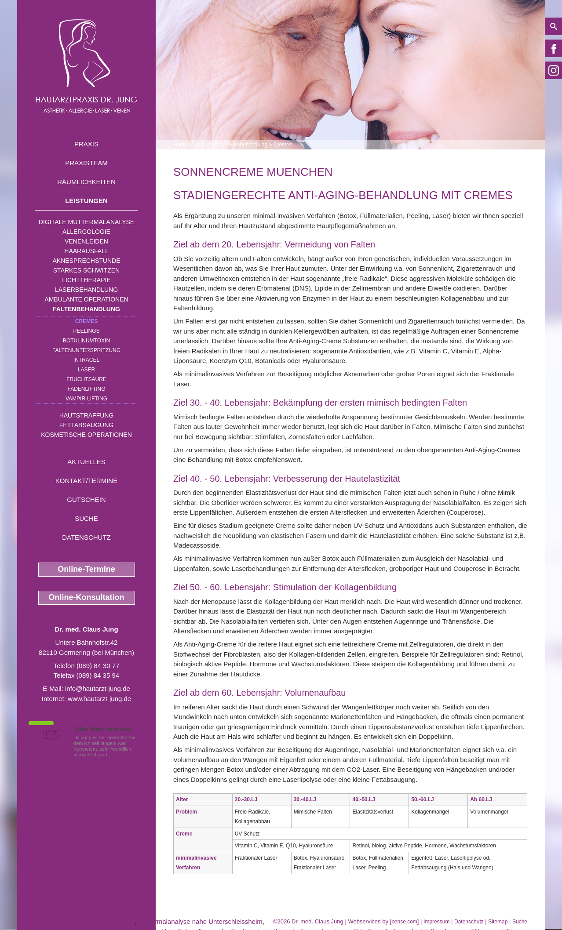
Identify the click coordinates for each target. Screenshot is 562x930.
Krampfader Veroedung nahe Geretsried (76, 921)
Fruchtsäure (86, 379)
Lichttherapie (86, 279)
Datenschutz (86, 537)
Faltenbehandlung (86, 308)
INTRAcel (86, 360)
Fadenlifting (86, 389)
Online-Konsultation (86, 597)
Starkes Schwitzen (86, 270)
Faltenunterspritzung (86, 350)
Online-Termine (86, 569)
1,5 (50, 734)
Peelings (86, 331)
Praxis (86, 144)
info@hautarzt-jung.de (97, 688)
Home (180, 145)
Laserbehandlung (86, 289)
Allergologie (86, 231)
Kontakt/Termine (86, 480)
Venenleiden (86, 241)
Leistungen (86, 200)
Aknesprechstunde (86, 260)
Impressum (436, 922)
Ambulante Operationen (86, 299)
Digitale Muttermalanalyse (86, 221)
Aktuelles (86, 461)
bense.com (404, 922)
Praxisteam (86, 163)
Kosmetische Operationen (86, 434)
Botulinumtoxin (86, 341)
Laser (86, 370)
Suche (86, 518)
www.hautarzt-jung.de (99, 698)
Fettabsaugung (86, 425)
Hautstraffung (86, 415)
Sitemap (497, 922)
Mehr (120, 754)
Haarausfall (86, 250)
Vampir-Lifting (86, 399)
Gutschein (86, 499)
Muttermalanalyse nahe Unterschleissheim (200, 921)
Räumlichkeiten (86, 181)
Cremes (86, 321)
